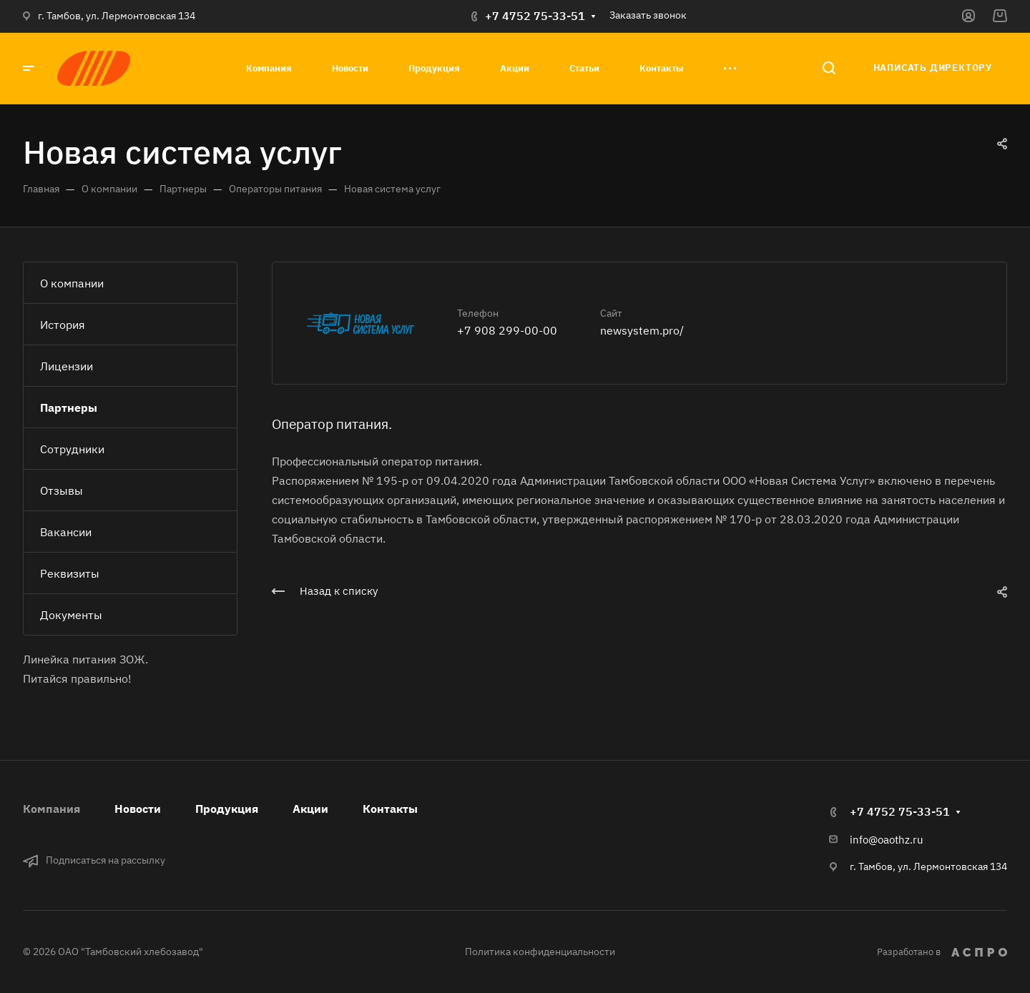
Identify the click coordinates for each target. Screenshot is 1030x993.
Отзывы (61, 490)
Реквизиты (69, 573)
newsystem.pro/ (642, 330)
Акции (310, 808)
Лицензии (66, 366)
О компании (72, 283)
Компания (51, 808)
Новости (137, 808)
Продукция (226, 808)
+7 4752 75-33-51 (535, 16)
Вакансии (66, 532)
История (62, 324)
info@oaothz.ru (886, 839)
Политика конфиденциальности (540, 951)
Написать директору (932, 67)
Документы (71, 615)
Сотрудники (72, 449)
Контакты (390, 808)
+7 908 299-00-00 (507, 330)
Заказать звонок (648, 15)
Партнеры (68, 407)
